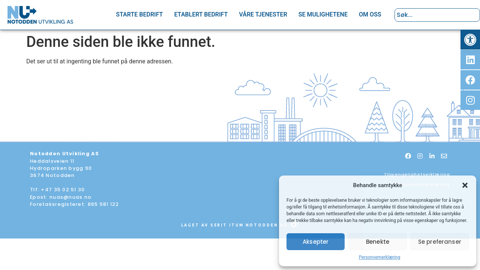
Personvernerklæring (379, 257)
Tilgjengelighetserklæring (417, 174)
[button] (470, 40)
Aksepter (315, 242)
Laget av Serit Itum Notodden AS (234, 225)
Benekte (377, 242)
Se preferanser (439, 242)
